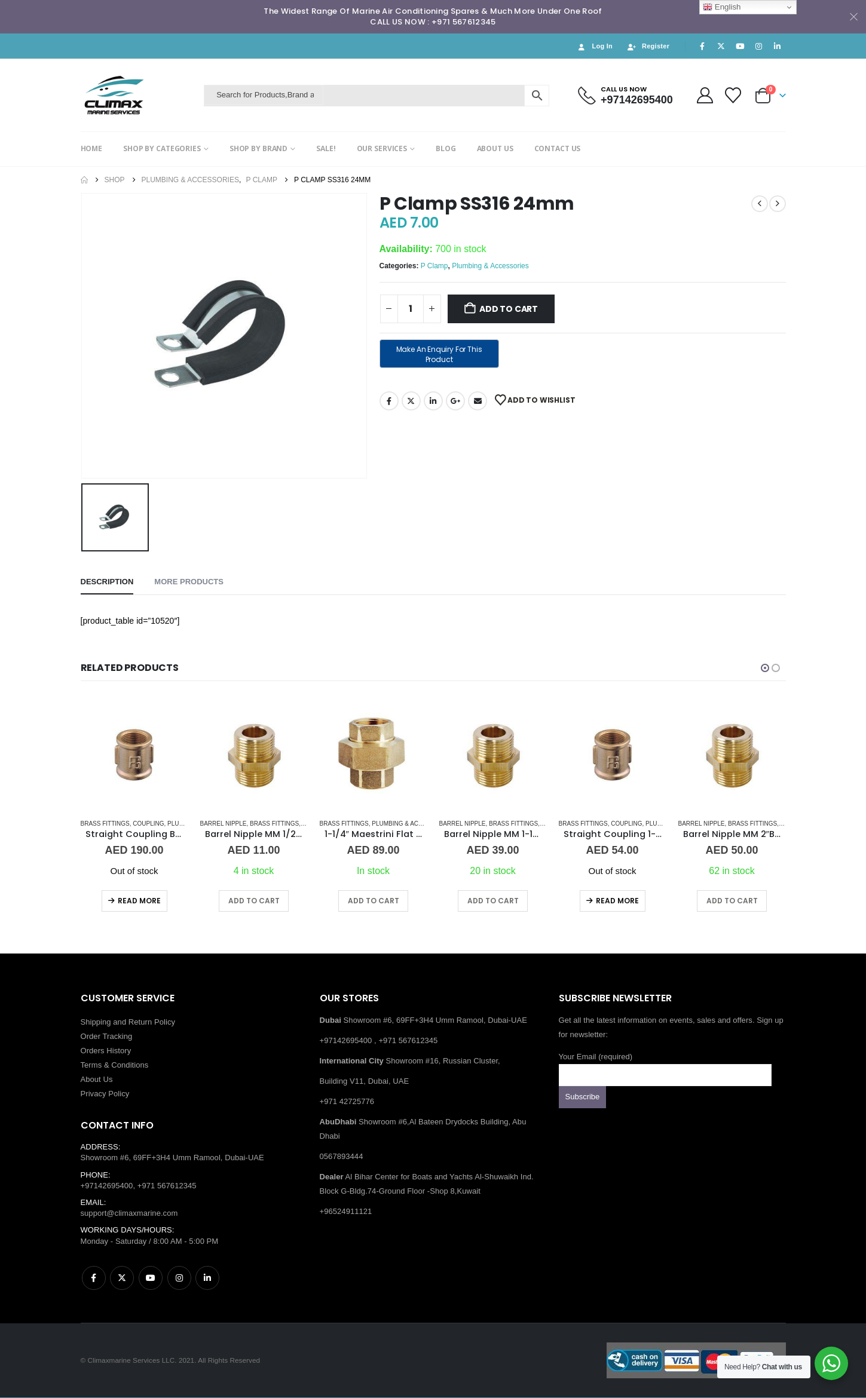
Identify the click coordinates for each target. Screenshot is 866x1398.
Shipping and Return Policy (128, 1022)
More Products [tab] (189, 581)
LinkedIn (433, 400)
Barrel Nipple (223, 823)
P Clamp (434, 266)
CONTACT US (557, 148)
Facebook (389, 400)
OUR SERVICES (382, 148)
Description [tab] (107, 581)
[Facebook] (702, 46)
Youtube (151, 1278)
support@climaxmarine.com (129, 1213)
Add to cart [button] (254, 901)
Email (477, 400)
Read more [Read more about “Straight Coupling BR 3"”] (139, 901)
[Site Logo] (139, 95)
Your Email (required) (665, 1066)
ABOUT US (495, 148)
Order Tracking (107, 1036)
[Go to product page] (134, 755)
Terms (91, 1065)
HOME (92, 148)
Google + (455, 400)
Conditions (129, 1065)
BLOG (446, 148)
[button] (765, 668)
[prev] (759, 203)
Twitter (411, 400)
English (721, 7)
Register (647, 46)
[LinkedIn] (777, 46)
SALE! (325, 148)
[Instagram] (758, 46)
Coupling (148, 823)
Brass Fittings (105, 823)
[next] (777, 203)
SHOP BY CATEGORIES (162, 148)
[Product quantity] (410, 309)
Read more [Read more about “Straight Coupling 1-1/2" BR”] (617, 901)
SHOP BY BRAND (258, 148)
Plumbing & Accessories (490, 266)
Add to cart (508, 309)
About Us (97, 1079)
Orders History (106, 1051)
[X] (721, 46)
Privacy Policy (105, 1094)
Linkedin (207, 1278)
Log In (594, 46)
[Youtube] (740, 46)
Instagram (179, 1278)
